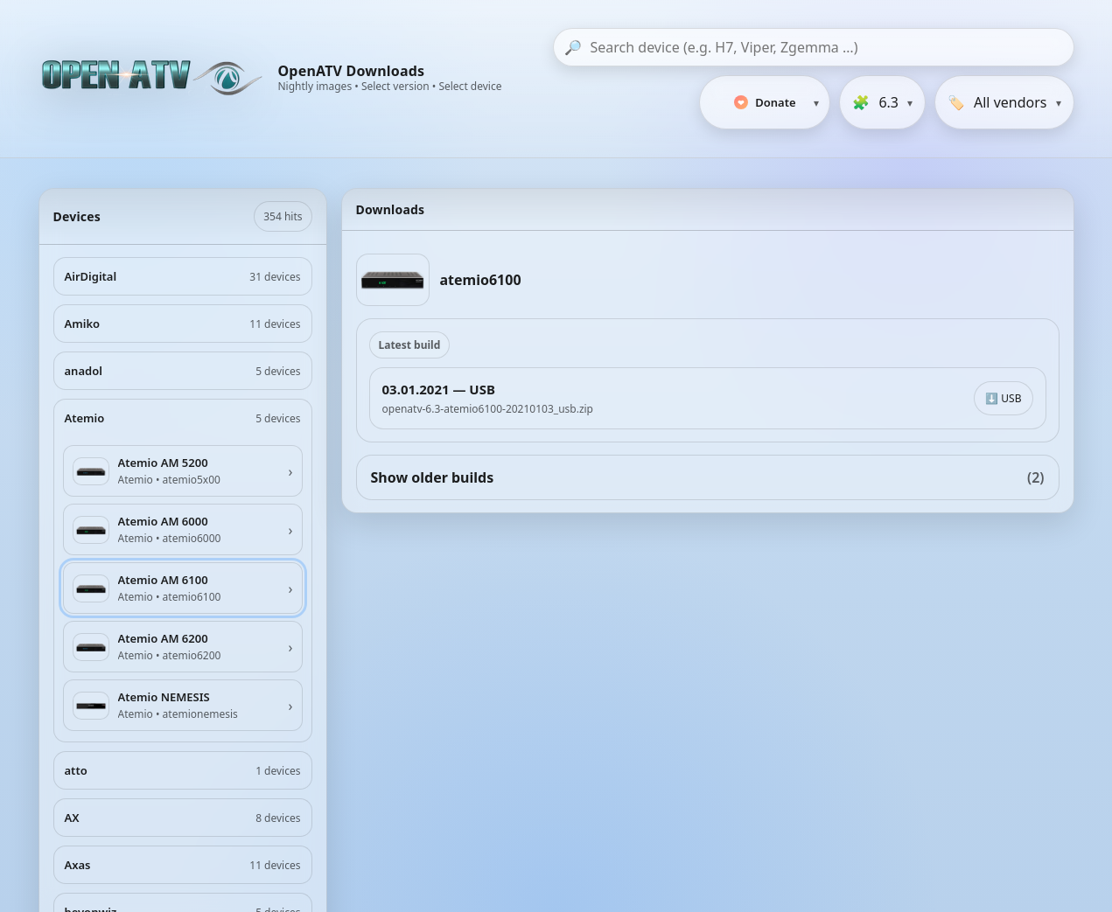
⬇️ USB (1003, 398)
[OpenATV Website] (153, 78)
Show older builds (708, 477)
